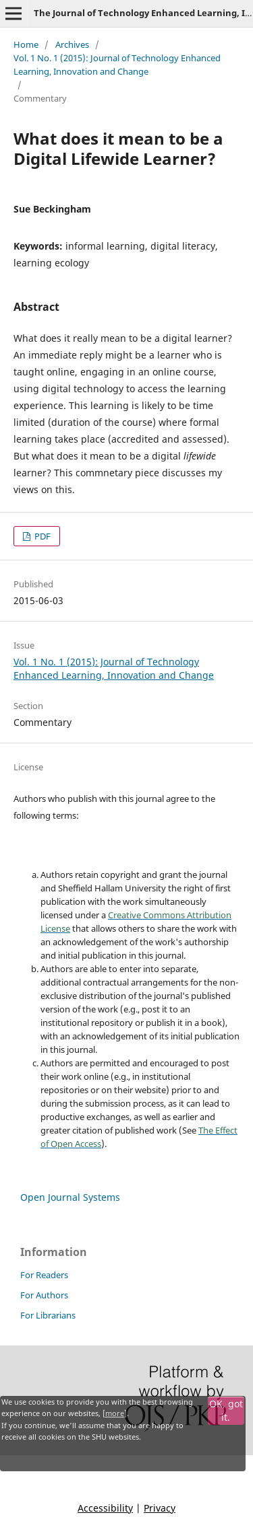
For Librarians (48, 1315)
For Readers (44, 1275)
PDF (41, 536)
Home (25, 44)
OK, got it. (226, 1410)
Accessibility (105, 1508)
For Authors (44, 1295)
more (114, 1413)
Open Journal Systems (70, 1197)
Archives (72, 44)
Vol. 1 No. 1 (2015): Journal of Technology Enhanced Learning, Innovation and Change (117, 64)
